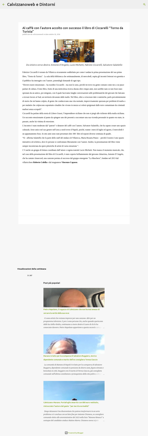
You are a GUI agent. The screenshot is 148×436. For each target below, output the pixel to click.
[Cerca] (58, 4)
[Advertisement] (74, 246)
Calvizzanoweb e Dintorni (31, 4)
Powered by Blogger (74, 433)
